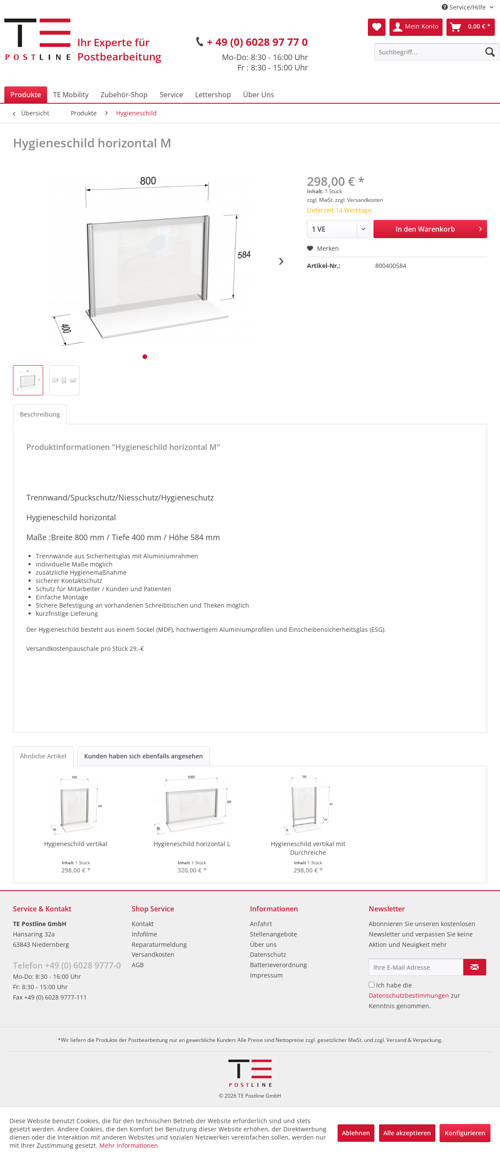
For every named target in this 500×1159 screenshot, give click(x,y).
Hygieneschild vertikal (76, 844)
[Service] (171, 94)
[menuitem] (436, 51)
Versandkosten (153, 954)
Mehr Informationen (128, 1145)
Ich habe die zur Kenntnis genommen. (414, 995)
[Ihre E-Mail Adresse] (416, 967)
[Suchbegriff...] (436, 51)
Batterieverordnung (278, 965)
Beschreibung (40, 414)
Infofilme (144, 934)
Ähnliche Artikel (43, 756)
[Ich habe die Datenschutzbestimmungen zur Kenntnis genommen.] (371, 984)
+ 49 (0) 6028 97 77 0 (257, 42)
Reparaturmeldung (159, 944)
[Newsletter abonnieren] (475, 967)
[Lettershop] (213, 94)
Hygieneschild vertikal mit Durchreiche (308, 848)
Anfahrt (261, 924)
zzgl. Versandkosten (359, 200)
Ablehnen (356, 1133)
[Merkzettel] (377, 27)
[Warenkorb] (470, 27)
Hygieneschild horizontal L (192, 844)
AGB (138, 965)
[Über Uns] (258, 94)
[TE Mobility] (71, 94)
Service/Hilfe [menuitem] (464, 7)
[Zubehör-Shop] (124, 94)
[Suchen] (490, 51)
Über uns (263, 944)
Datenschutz (268, 954)
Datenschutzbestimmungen (409, 995)
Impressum (266, 975)
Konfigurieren (465, 1133)
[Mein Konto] (416, 27)
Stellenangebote (273, 934)
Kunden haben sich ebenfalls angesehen (143, 756)
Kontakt (143, 924)
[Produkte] (25, 94)
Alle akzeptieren (407, 1133)
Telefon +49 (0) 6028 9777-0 (67, 965)
